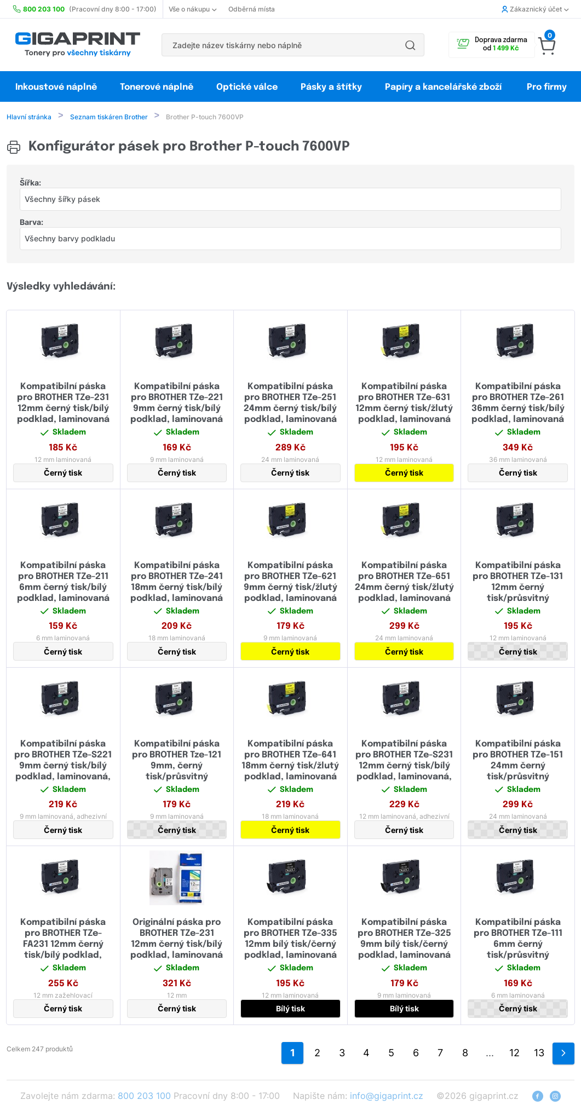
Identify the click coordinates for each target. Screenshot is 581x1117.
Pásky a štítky (331, 87)
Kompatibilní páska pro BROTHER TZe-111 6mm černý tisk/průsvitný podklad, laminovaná (517, 945)
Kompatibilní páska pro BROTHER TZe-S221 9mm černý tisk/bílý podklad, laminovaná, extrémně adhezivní (63, 767)
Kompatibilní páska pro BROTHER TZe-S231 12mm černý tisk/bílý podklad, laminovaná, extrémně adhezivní (404, 767)
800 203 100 (144, 1096)
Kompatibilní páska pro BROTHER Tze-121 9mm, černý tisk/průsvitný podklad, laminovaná (176, 767)
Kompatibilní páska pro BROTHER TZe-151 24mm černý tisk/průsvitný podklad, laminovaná (517, 767)
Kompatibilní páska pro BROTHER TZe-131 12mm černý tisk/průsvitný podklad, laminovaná (517, 588)
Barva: (31, 223)
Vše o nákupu (192, 9)
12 (514, 1054)
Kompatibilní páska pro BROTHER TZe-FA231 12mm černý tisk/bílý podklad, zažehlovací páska (63, 945)
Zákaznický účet (535, 9)
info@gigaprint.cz (386, 1096)
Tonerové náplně (156, 87)
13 (539, 1054)
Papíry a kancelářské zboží (444, 87)
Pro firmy (547, 87)
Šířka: (30, 183)
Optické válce (247, 87)
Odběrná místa (251, 9)
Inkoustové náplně (56, 87)
